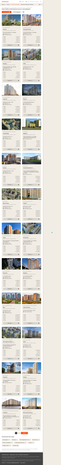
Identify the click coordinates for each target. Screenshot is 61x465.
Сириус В (11, 99)
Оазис (11, 237)
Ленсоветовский (31, 29)
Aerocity (11, 29)
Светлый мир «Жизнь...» (11, 341)
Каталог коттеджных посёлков (27, 4)
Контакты (4, 462)
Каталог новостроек (15, 4)
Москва (31, 99)
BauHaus (31, 273)
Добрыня (31, 133)
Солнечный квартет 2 (31, 167)
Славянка (11, 412)
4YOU (31, 63)
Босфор (31, 377)
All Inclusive (31, 237)
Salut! (31, 341)
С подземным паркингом (20, 442)
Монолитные (36, 439)
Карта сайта (22, 462)
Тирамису (11, 377)
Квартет (31, 203)
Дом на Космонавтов (31, 412)
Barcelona (11, 273)
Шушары (11, 63)
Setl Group (14, 439)
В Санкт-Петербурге (7, 442)
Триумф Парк (11, 133)
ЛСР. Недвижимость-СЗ (25, 439)
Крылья (11, 167)
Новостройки (6, 439)
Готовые (31, 442)
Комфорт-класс (7, 445)
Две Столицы (11, 203)
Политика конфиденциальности (13, 462)
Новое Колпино (31, 307)
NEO (11, 307)
